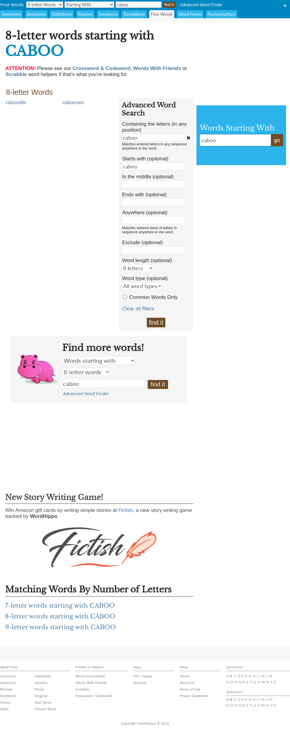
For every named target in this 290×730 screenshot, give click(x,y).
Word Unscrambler (90, 676)
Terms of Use (190, 689)
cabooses (73, 102)
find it (156, 322)
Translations (134, 14)
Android (139, 682)
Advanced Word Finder (201, 4)
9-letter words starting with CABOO (60, 627)
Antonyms (36, 14)
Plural (39, 689)
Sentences (108, 14)
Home (184, 676)
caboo (103, 383)
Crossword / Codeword (93, 696)
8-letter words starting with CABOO (60, 616)
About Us (187, 682)
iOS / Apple (142, 676)
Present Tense (45, 709)
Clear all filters (138, 308)
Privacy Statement (194, 696)
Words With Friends (90, 682)
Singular (41, 696)
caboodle (15, 102)
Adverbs (41, 682)
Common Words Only (153, 297)
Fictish (125, 510)
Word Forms (190, 14)
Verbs (4, 709)
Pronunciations (221, 14)
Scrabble (82, 689)
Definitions (62, 14)
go (277, 140)
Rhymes (85, 14)
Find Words (162, 14)
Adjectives (43, 676)
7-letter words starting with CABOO (60, 605)
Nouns (5, 702)
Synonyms (11, 14)
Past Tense (43, 702)
